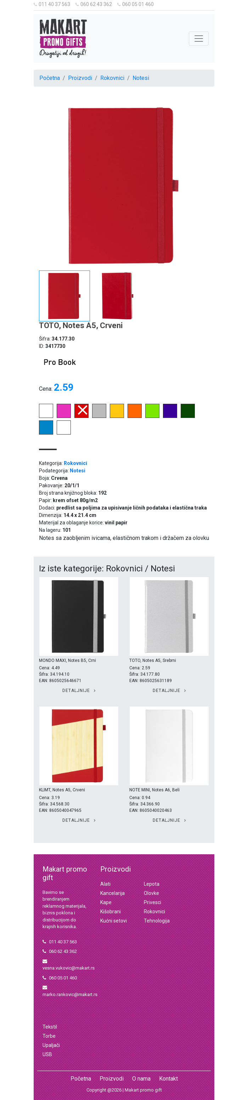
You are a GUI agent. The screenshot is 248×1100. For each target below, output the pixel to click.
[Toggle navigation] (199, 38)
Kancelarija (112, 893)
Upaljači (51, 1045)
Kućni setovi (113, 921)
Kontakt (168, 1078)
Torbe (49, 1036)
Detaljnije (79, 690)
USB (47, 1054)
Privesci (152, 902)
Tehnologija (157, 921)
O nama (141, 1078)
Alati (105, 884)
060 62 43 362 (93, 4)
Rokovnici (112, 78)
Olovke (151, 893)
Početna (49, 78)
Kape (106, 902)
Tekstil (50, 1027)
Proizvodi (80, 78)
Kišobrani (110, 911)
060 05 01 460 (135, 4)
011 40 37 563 (52, 4)
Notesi (141, 78)
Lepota (151, 884)
